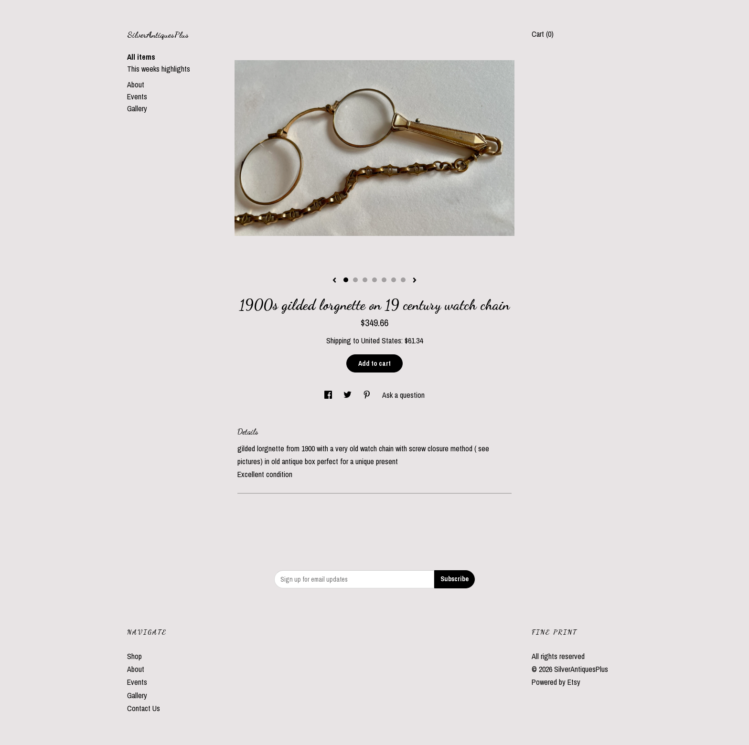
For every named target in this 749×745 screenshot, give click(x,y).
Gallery (137, 108)
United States (381, 340)
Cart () (543, 34)
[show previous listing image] (334, 280)
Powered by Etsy (556, 682)
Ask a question (403, 395)
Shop (134, 656)
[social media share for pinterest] (368, 395)
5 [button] (384, 279)
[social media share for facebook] (329, 395)
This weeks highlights (158, 69)
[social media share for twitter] (348, 395)
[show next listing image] (414, 280)
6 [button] (393, 279)
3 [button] (365, 279)
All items (141, 57)
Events (137, 96)
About (135, 84)
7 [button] (403, 279)
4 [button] (374, 279)
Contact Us (143, 708)
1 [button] (345, 279)
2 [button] (355, 279)
